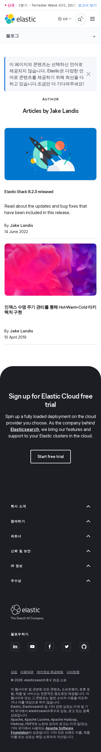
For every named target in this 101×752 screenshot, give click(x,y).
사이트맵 (73, 672)
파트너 (50, 536)
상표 (14, 672)
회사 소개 (50, 506)
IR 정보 (50, 566)
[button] (88, 74)
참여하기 (50, 521)
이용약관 (26, 672)
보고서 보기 (87, 5)
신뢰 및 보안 (50, 551)
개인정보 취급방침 (50, 672)
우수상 (50, 581)
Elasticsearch (25, 429)
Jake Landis (21, 225)
